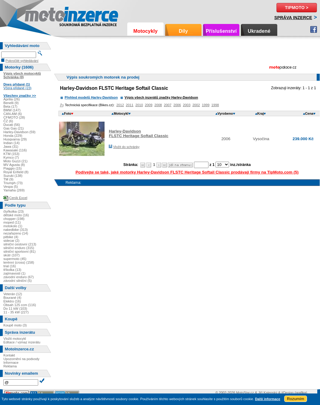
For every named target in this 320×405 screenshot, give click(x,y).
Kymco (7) (11, 157)
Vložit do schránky (126, 147)
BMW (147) (12, 110)
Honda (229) (12, 135)
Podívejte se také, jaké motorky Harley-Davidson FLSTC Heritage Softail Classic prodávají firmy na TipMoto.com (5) (186, 172)
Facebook (313, 29)
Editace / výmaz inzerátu (21, 342)
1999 (205, 105)
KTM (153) (11, 154)
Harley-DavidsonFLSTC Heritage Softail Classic (138, 133)
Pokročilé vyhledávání (21, 60)
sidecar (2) (11, 240)
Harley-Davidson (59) (19, 132)
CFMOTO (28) (14, 117)
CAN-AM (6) (12, 114)
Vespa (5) (10, 186)
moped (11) (12, 222)
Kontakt (9, 355)
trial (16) (9, 266)
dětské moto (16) (16, 215)
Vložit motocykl (14, 338)
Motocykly (145, 31)
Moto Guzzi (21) (15, 161)
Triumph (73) (13, 183)
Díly (183, 31)
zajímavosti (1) (14, 273)
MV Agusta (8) (14, 165)
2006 (177, 105)
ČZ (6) (8, 121)
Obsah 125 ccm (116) (19, 305)
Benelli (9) (10, 103)
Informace (10, 362)
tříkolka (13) (12, 270)
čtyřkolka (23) (13, 211)
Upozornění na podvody (21, 359)
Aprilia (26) (11, 99)
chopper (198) (14, 219)
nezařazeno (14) (15, 233)
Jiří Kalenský (267, 392)
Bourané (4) (12, 297)
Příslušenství (221, 31)
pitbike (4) (10, 237)
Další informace (267, 399)
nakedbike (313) (15, 229)
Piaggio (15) (12, 168)
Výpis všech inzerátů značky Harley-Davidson (161, 97)
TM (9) (8, 179)
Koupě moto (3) (15, 325)
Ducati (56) (11, 125)
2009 (148, 105)
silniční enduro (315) (18, 248)
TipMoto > (296, 7)
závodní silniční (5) (17, 280)
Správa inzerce (293, 17)
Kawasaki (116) (15, 150)
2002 (196, 105)
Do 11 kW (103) (15, 308)
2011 (129, 105)
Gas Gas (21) (13, 128)
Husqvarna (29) (15, 139)
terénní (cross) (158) (18, 262)
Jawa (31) (10, 146)
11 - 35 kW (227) (15, 312)
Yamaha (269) (14, 190)
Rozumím (295, 399)
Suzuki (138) (12, 175)
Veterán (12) (12, 294)
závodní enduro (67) (18, 277)
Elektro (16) (12, 301)
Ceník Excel (18, 198)
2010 (139, 105)
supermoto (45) (14, 259)
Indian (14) (11, 143)
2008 (158, 105)
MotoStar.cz (245, 392)
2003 (187, 105)
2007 (168, 105)
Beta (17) (10, 106)
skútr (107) (11, 255)
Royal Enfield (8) (15, 172)
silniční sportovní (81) (19, 251)
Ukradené (259, 31)
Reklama (10, 366)
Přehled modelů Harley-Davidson (91, 97)
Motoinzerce (37, 15)
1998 (215, 105)
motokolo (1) (12, 226)
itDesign (288, 392)
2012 (120, 105)
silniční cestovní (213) (19, 244)
